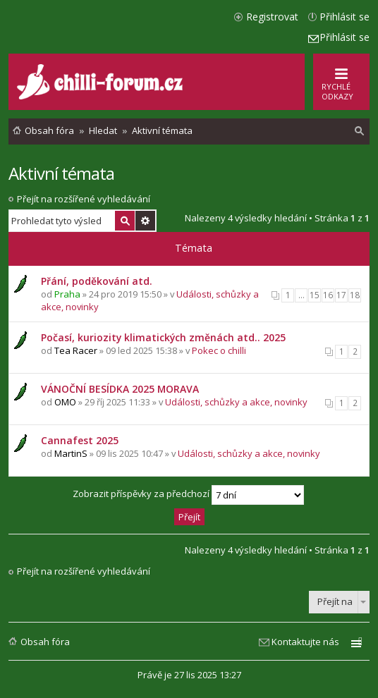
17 (341, 295)
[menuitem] (359, 131)
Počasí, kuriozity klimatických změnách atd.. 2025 (163, 337)
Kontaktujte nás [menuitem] (305, 641)
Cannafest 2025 (79, 440)
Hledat (125, 221)
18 (355, 295)
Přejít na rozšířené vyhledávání (83, 198)
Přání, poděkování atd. (96, 281)
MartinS (70, 453)
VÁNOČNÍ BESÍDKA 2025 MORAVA (120, 389)
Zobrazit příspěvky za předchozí (188, 495)
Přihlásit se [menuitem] (344, 16)
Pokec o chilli (219, 350)
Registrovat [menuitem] (272, 16)
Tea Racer (75, 350)
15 (314, 295)
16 (328, 295)
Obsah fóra (45, 641)
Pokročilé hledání (145, 221)
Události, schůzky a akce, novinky (236, 402)
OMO (65, 402)
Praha (67, 294)
